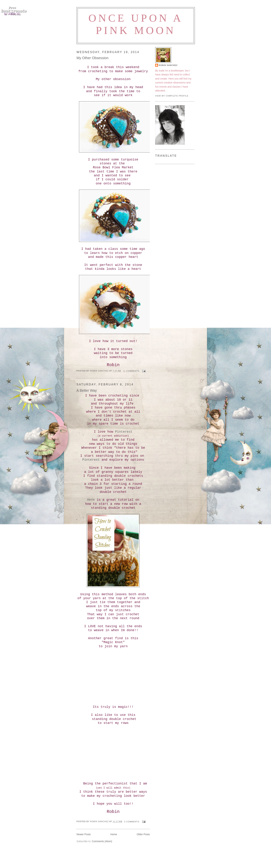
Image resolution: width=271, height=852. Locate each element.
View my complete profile (171, 96)
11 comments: (132, 371)
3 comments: (132, 822)
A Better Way (87, 390)
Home (113, 834)
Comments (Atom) (102, 841)
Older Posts (143, 834)
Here (91, 500)
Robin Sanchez (168, 65)
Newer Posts (84, 834)
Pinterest (123, 432)
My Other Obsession (93, 58)
